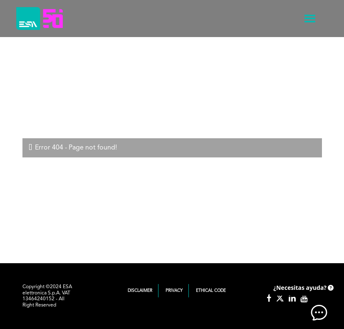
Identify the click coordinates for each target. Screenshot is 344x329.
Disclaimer (140, 291)
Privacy (174, 291)
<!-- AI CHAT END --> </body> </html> (302, 300)
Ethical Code (211, 291)
